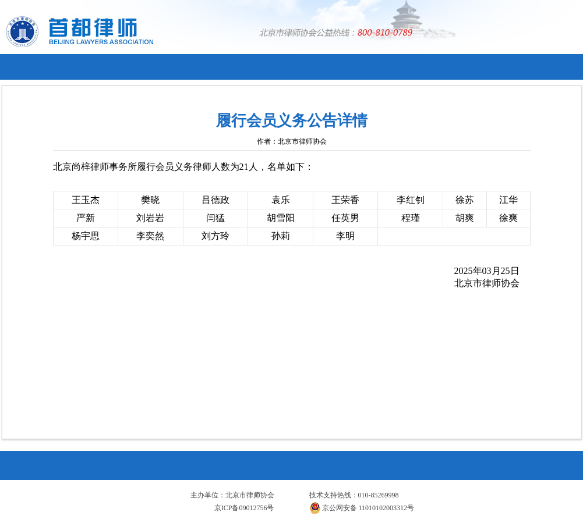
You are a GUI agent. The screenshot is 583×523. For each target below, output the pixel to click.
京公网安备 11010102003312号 (362, 508)
